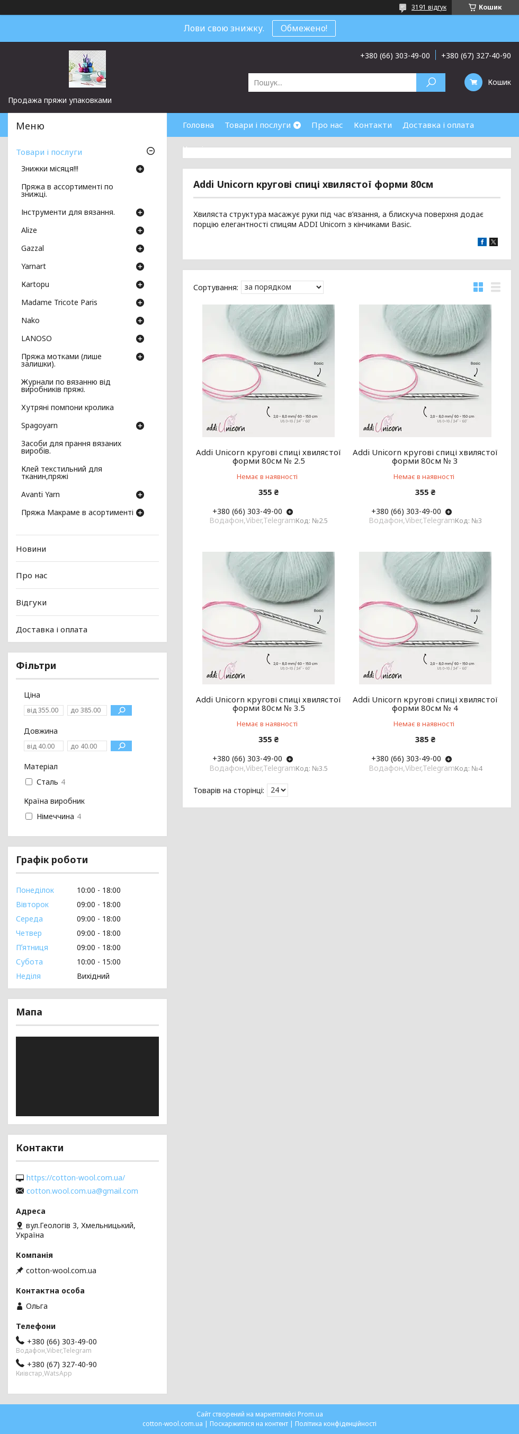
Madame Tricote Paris (59, 303)
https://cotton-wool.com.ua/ (75, 1178)
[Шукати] (430, 82)
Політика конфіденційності (336, 1423)
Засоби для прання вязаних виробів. (71, 448)
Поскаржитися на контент (249, 1423)
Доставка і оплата (438, 124)
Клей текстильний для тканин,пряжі (61, 473)
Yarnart (33, 267)
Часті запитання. (215, 148)
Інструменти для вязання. (68, 212)
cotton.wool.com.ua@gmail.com (82, 1191)
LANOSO (36, 339)
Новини (31, 548)
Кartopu (35, 285)
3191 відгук (428, 7)
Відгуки (31, 602)
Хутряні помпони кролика (67, 408)
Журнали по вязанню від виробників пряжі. (66, 386)
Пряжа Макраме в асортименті (77, 513)
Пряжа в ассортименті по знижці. (67, 191)
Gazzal (32, 249)
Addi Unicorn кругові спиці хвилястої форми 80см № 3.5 (268, 703)
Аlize (29, 231)
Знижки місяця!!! (49, 169)
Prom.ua (310, 1414)
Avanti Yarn (40, 495)
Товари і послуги (258, 124)
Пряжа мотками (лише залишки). (61, 361)
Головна (198, 124)
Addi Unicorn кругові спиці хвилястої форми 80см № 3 (425, 456)
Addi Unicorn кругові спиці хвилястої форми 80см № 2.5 (268, 456)
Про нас (327, 124)
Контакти (373, 124)
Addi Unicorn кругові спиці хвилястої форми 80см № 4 (425, 703)
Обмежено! (304, 28)
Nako (30, 321)
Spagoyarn (39, 426)
